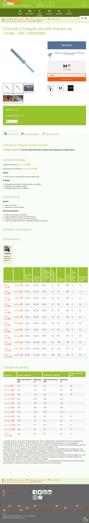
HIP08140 (17, 355)
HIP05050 (17, 298)
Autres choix (11, 121)
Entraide (49, 12)
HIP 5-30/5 (7, 386)
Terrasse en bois (28, 506)
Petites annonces (39, 13)
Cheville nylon (55, 19)
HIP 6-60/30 (8, 408)
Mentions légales (9, 491)
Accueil (7, 19)
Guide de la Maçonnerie (67, 506)
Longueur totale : (12, 115)
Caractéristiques (30, 133)
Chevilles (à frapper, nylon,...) (38, 19)
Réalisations (30, 12)
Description (11, 133)
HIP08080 (17, 336)
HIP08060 (17, 330)
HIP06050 (17, 311)
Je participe (69, 12)
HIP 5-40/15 (8, 390)
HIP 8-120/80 (8, 429)
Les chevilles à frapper (10, 150)
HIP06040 (17, 304)
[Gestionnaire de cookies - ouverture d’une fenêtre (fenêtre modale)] (85, 519)
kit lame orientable (13, 510)
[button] (84, 18)
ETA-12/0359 (23, 165)
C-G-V (6, 496)
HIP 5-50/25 (8, 395)
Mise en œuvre (50, 133)
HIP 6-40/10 (8, 399)
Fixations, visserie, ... (19, 19)
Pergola (5, 506)
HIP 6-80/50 (8, 412)
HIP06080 (17, 323)
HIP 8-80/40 (8, 421)
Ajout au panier (67, 79)
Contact (6, 493)
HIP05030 (17, 285)
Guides (20, 12)
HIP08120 (17, 349)
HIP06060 (17, 317)
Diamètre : (10, 110)
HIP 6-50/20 (8, 403)
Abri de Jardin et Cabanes (46, 506)
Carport (15, 506)
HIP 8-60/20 (8, 416)
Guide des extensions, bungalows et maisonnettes (47, 508)
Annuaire (59, 12)
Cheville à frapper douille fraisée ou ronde (18, 21)
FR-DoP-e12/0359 (29, 169)
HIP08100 (17, 342)
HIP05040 (17, 292)
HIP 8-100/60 (8, 425)
